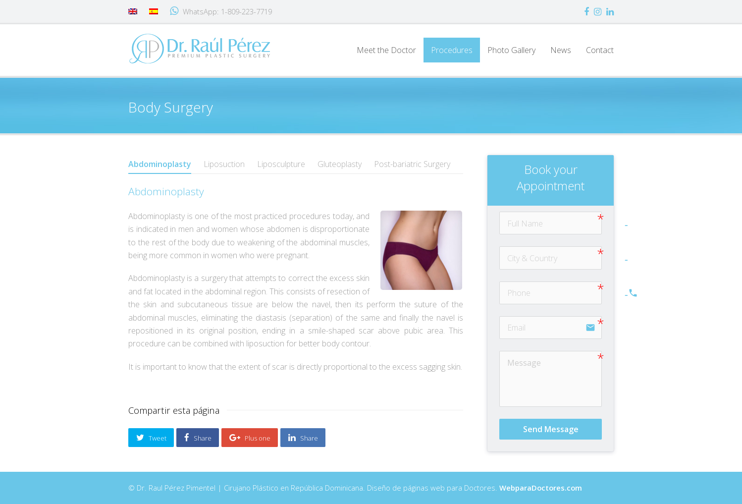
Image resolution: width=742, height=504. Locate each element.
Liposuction (224, 164)
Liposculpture (281, 164)
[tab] (159, 164)
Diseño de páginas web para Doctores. (474, 488)
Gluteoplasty (340, 164)
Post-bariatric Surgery (412, 164)
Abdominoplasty (159, 164)
